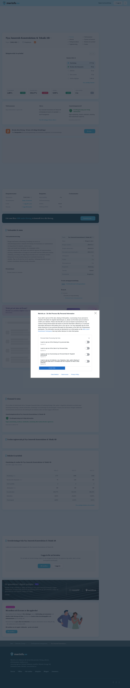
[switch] (87, 342)
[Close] (96, 313)
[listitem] (65, 338)
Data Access (64, 374)
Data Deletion (55, 374)
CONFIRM (52, 368)
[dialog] (65, 344)
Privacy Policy (75, 374)
